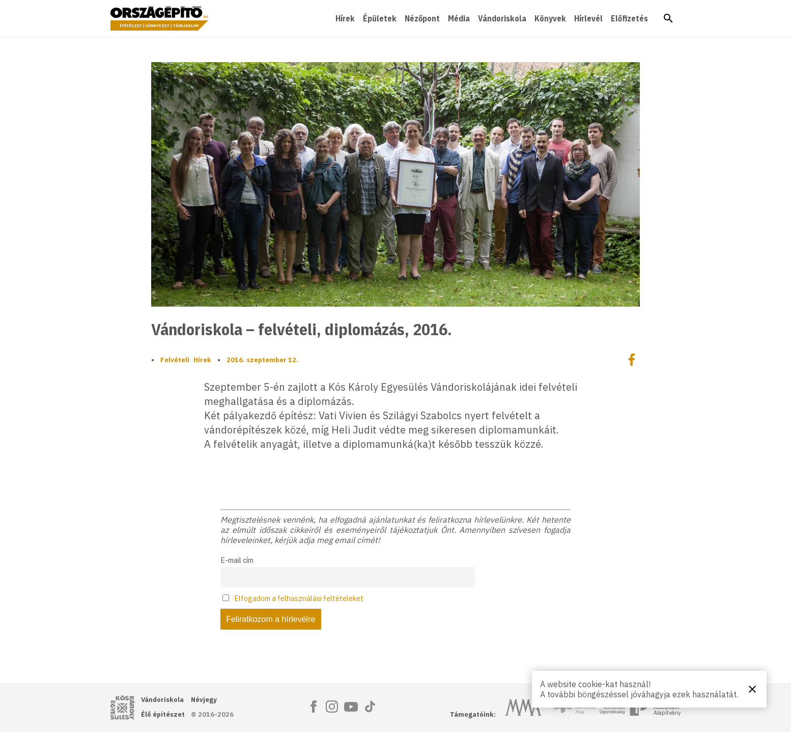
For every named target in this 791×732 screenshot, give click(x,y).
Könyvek (550, 18)
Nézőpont (422, 18)
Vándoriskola (502, 18)
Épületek (380, 18)
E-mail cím (236, 560)
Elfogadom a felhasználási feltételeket (298, 598)
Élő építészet (163, 714)
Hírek (345, 18)
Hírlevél (588, 18)
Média (459, 18)
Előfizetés (629, 18)
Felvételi (174, 360)
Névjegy (204, 699)
